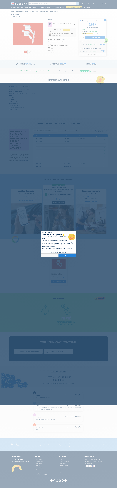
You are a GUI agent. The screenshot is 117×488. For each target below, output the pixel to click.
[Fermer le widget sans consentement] (47, 232)
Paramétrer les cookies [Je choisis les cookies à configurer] (49, 255)
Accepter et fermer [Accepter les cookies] (67, 255)
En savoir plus (56, 249)
